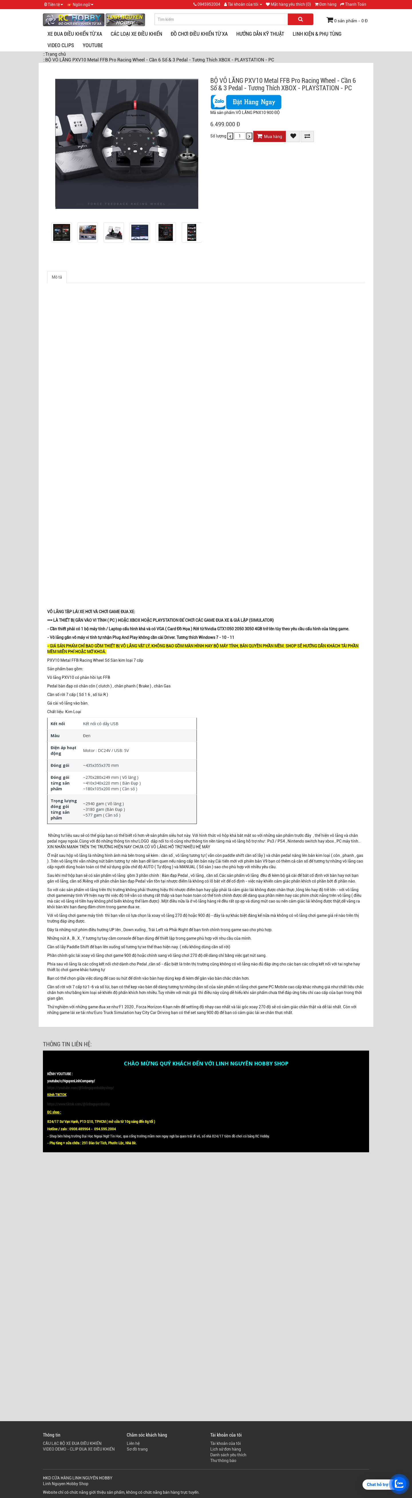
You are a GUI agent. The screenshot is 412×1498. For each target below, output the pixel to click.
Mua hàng (269, 136)
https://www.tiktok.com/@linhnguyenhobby (78, 1104)
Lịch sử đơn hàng (225, 1449)
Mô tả (57, 277)
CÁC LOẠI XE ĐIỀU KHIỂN (136, 34)
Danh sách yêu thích (228, 1455)
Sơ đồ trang (137, 1449)
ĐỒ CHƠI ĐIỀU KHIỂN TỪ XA (199, 34)
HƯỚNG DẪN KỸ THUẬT (260, 34)
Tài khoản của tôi (225, 1443)
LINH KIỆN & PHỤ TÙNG (317, 34)
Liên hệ (133, 1443)
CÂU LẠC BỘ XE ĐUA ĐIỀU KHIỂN (72, 1443)
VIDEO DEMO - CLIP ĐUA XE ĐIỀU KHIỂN (79, 1449)
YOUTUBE (93, 45)
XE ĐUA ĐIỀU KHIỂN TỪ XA (74, 34)
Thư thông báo (223, 1460)
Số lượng (218, 136)
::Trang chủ (54, 54)
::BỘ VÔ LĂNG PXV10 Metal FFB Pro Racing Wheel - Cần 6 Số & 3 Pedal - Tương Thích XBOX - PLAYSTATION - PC (158, 60)
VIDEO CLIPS (60, 45)
